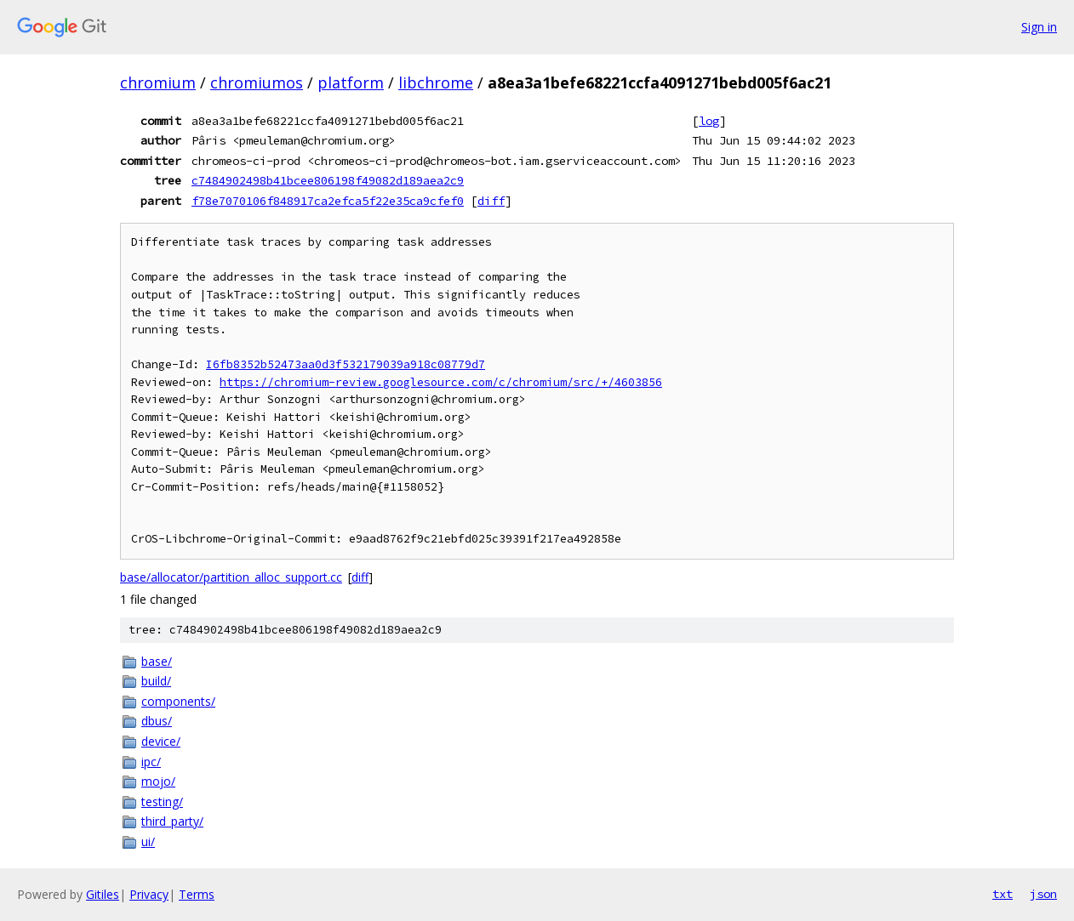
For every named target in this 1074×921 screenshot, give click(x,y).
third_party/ (172, 821)
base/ (156, 661)
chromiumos (256, 82)
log (709, 120)
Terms (196, 894)
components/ (178, 701)
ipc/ (151, 761)
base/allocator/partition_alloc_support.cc (231, 577)
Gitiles (102, 894)
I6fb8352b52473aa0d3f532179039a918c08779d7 (345, 364)
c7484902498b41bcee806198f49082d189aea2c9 (327, 180)
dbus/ (156, 721)
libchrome (435, 82)
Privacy (149, 894)
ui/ (148, 841)
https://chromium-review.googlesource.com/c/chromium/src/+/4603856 (441, 382)
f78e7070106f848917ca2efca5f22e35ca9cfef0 (327, 200)
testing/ (162, 801)
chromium (158, 82)
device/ (160, 741)
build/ (156, 681)
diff (491, 200)
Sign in (1039, 27)
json (1043, 893)
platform (350, 82)
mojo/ (158, 781)
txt (1002, 893)
